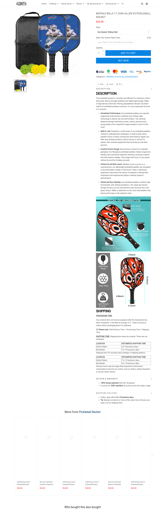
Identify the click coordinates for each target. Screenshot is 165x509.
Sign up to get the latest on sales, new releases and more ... (135, 474)
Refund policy (54, 485)
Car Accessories (95, 4)
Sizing (86, 481)
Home (44, 4)
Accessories (112, 4)
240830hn (110, 77)
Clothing (53, 4)
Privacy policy (54, 473)
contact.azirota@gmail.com (25, 491)
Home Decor (67, 4)
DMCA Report (112, 498)
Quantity (99, 48)
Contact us (88, 473)
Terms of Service (56, 477)
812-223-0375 (20, 488)
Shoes (80, 4)
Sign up (145, 480)
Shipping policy (55, 481)
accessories (119, 77)
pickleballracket (131, 77)
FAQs (86, 477)
